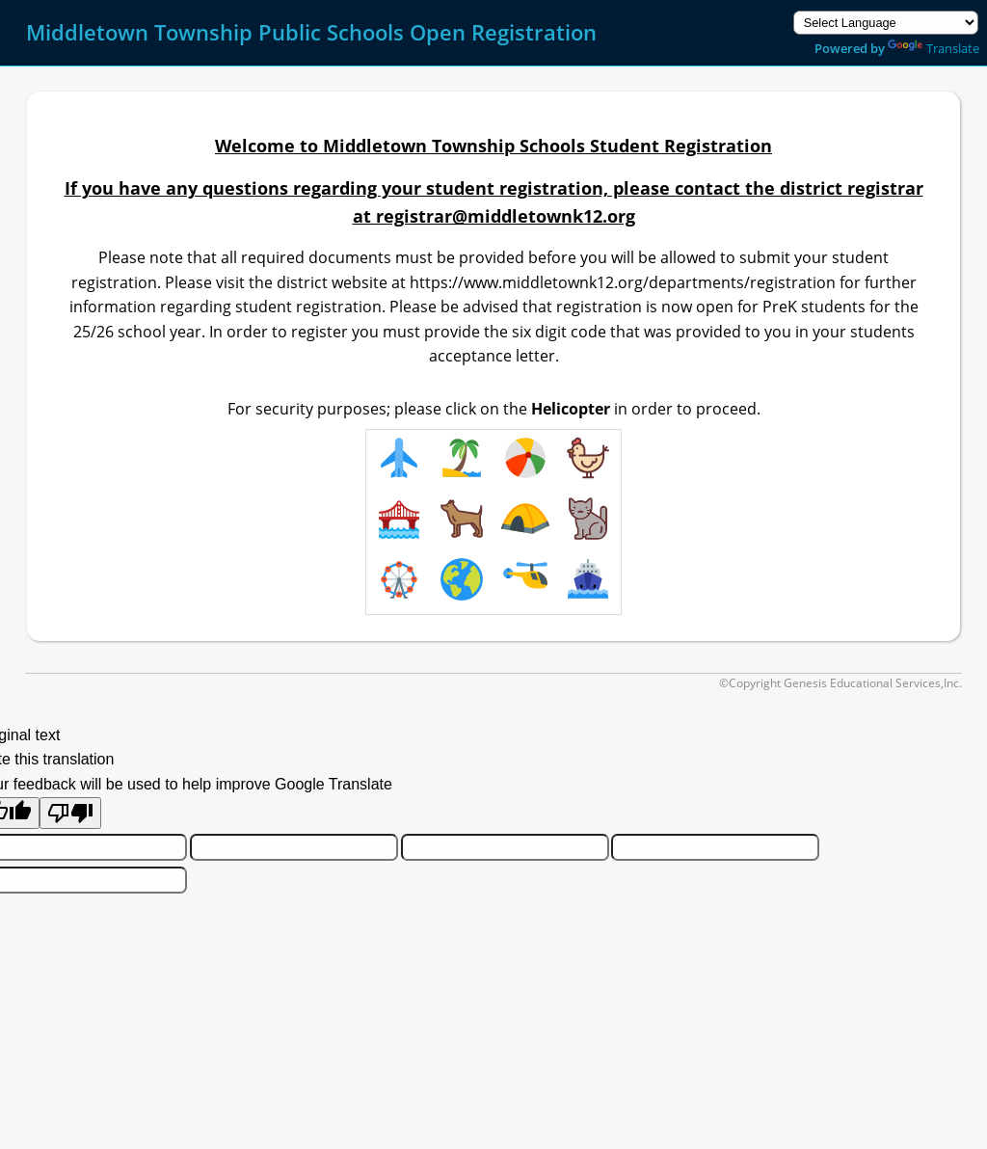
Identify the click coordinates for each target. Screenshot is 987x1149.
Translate (933, 48)
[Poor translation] (70, 813)
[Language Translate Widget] (885, 23)
